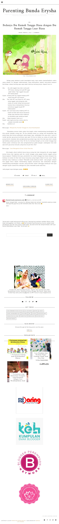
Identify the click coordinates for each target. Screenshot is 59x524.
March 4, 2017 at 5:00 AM (34, 200)
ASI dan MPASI (28, 310)
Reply (7, 205)
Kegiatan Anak (42, 313)
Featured (24, 313)
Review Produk (11, 318)
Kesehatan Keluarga (13, 316)
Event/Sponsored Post (13, 313)
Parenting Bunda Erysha (29, 11)
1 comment (36, 32)
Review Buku (39, 316)
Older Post (49, 184)
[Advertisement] (29, 251)
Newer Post (10, 184)
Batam (35, 310)
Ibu (29, 22)
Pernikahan (31, 316)
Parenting (23, 316)
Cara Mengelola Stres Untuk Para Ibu (21, 148)
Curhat (41, 310)
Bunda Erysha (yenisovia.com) (15, 200)
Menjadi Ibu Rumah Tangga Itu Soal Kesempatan (25, 127)
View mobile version (29, 186)
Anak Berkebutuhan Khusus (15, 310)
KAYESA (34, 313)
